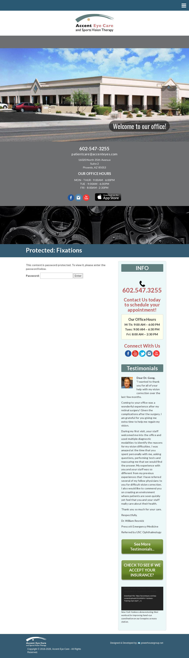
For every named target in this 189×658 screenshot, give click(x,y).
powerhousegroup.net (150, 643)
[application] (142, 598)
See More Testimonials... (142, 546)
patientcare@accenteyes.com (94, 154)
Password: (49, 276)
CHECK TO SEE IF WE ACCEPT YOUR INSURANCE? (142, 570)
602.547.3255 (142, 287)
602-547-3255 (94, 148)
